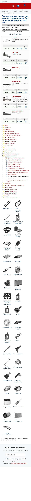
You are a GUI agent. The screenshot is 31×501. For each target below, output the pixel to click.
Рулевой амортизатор (14, 166)
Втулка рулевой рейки (14, 164)
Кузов (6, 125)
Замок (6, 196)
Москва (5, 1)
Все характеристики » (15, 34)
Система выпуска (9, 137)
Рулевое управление (10, 156)
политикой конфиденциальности (19, 463)
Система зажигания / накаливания (14, 185)
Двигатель (7, 127)
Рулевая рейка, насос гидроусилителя (18, 170)
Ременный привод (10, 131)
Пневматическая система (12, 198)
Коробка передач (9, 143)
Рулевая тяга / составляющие (16, 158)
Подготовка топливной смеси (13, 135)
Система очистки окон (11, 191)
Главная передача (10, 148)
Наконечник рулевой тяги (15, 162)
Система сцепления (10, 141)
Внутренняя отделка (10, 193)
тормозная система (10, 150)
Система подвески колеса (12, 154)
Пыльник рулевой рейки (14, 160)
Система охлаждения (11, 139)
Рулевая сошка (12, 174)
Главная (4, 10)
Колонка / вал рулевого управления (18, 172)
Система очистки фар (11, 189)
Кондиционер (8, 187)
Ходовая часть (9, 152)
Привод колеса (9, 145)
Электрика (7, 183)
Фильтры (7, 129)
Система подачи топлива (12, 133)
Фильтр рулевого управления (16, 168)
